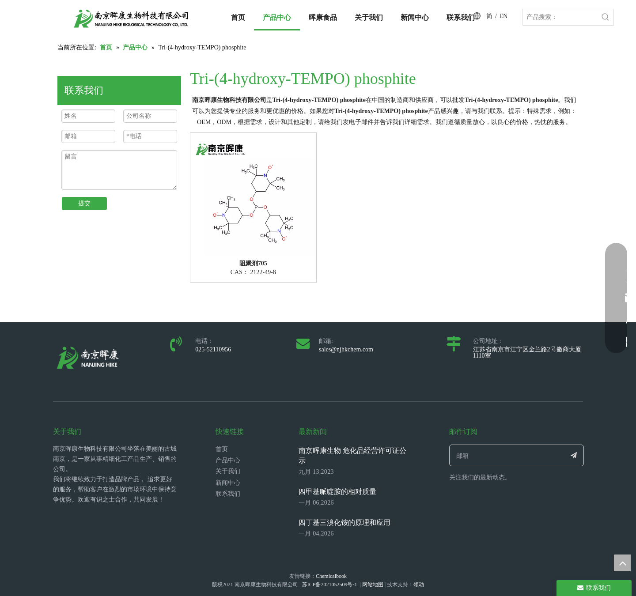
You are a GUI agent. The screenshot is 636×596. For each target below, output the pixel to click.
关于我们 (228, 471)
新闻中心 (228, 482)
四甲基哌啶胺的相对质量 (337, 491)
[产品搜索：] (560, 17)
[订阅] (573, 455)
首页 (222, 449)
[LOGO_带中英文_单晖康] (131, 18)
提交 (84, 203)
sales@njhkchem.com (346, 349)
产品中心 (228, 460)
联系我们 (228, 493)
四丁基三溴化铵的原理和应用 (344, 522)
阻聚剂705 (253, 263)
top (622, 563)
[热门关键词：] (605, 17)
